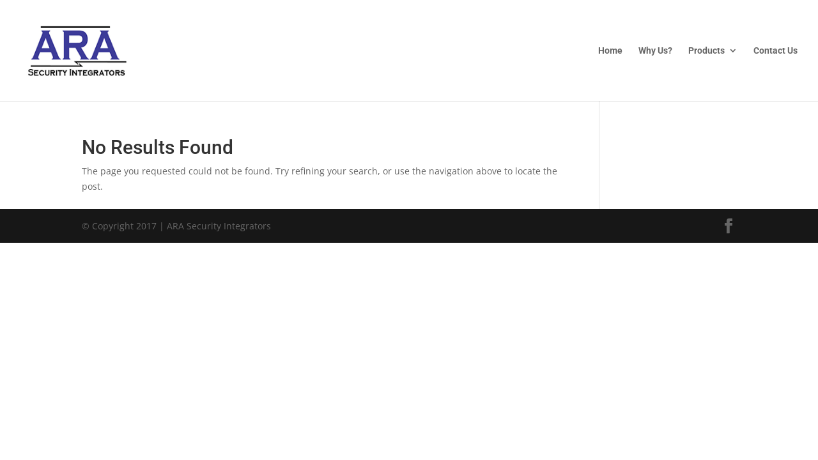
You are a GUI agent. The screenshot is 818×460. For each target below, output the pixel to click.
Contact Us (775, 51)
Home (610, 51)
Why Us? (655, 51)
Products (706, 51)
